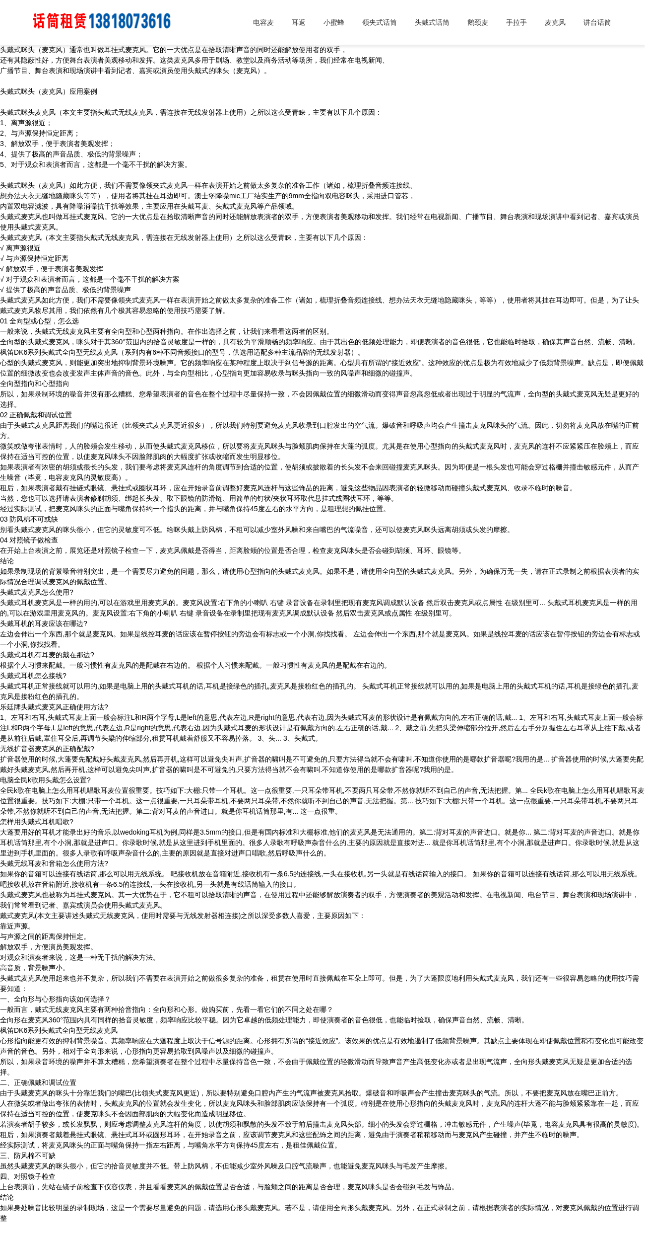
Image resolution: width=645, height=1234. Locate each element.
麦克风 (555, 22)
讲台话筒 (597, 22)
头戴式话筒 (432, 22)
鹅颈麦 (477, 22)
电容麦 (263, 22)
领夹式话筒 (379, 22)
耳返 (299, 22)
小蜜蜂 (333, 22)
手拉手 (516, 22)
